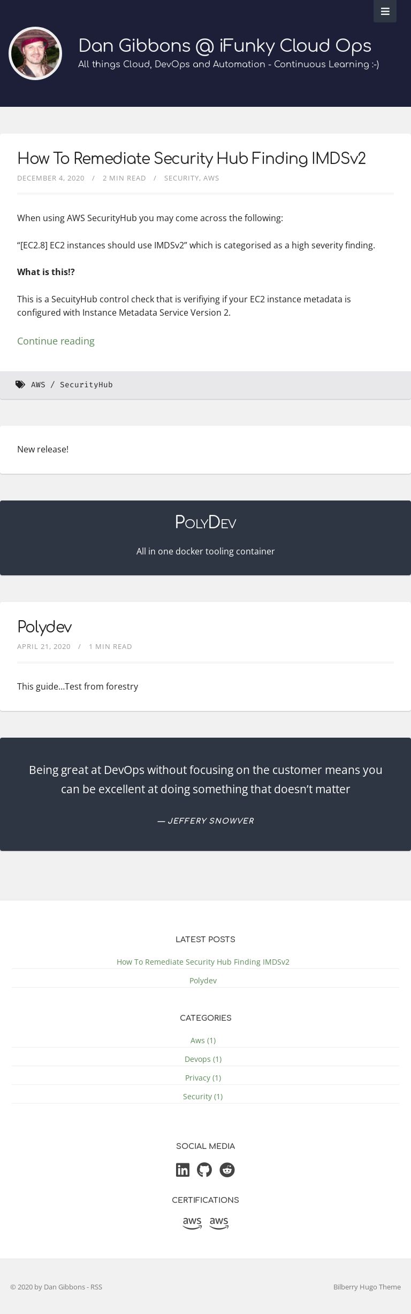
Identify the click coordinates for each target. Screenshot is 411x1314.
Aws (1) (203, 1040)
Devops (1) (203, 1059)
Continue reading (56, 340)
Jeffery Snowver (211, 821)
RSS (96, 1287)
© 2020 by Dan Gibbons (48, 1287)
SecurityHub (86, 385)
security (181, 178)
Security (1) (203, 1096)
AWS (38, 385)
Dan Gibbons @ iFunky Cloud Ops (224, 46)
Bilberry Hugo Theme (367, 1287)
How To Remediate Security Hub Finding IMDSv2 (191, 159)
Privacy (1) (203, 1078)
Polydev (44, 627)
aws (211, 178)
